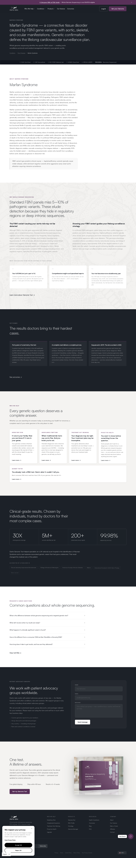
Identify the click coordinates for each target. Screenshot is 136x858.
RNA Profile (71, 823)
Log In (103, 9)
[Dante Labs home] (14, 9)
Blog (90, 826)
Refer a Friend (114, 826)
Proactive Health (51, 829)
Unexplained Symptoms (53, 823)
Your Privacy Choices (87, 852)
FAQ (90, 829)
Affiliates (112, 829)
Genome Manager (73, 829)
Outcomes (70, 9)
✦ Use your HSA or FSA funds (50, 2)
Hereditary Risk (51, 820)
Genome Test (71, 820)
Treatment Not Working (53, 826)
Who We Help (29, 9)
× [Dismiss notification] (131, 2)
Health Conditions (94, 820)
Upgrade (49, 832)
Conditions (41, 9)
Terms (61, 852)
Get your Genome (117, 9)
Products (51, 9)
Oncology (70, 826)
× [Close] (31, 828)
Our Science (61, 9)
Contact (112, 832)
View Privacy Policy (10, 840)
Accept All (18, 845)
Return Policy (76, 852)
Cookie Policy (68, 852)
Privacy (56, 852)
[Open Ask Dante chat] (130, 836)
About (111, 820)
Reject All (18, 850)
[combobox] (6, 854)
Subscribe (43, 846)
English (5, 854)
